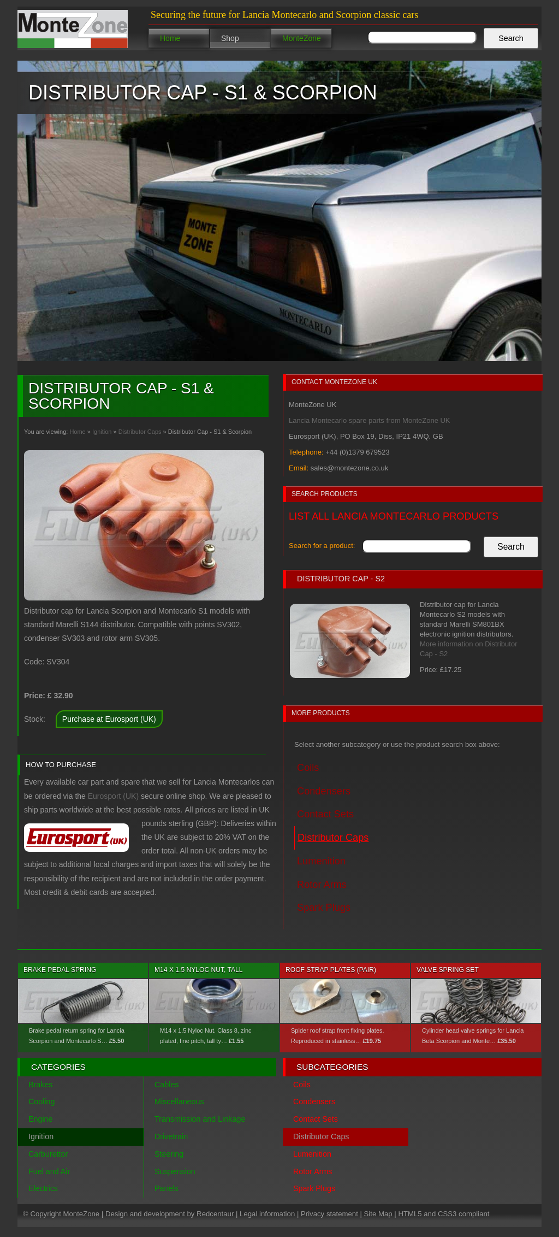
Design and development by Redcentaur (169, 1214)
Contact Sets (325, 814)
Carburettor (48, 1154)
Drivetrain (171, 1136)
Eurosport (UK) (113, 796)
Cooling (41, 1101)
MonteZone (301, 38)
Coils (308, 767)
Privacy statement (329, 1214)
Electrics (43, 1188)
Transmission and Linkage (199, 1119)
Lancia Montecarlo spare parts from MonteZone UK (369, 420)
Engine (40, 1119)
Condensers (323, 791)
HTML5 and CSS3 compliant (443, 1214)
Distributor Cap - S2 (341, 578)
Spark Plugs (323, 907)
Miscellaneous (179, 1101)
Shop (230, 38)
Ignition (101, 431)
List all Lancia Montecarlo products (393, 516)
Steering (168, 1154)
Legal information (267, 1214)
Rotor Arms (322, 884)
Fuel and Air (49, 1171)
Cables (166, 1084)
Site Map (378, 1214)
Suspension (174, 1171)
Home (170, 38)
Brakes (40, 1084)
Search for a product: (322, 545)
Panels (166, 1188)
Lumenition (321, 861)
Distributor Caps (140, 431)
